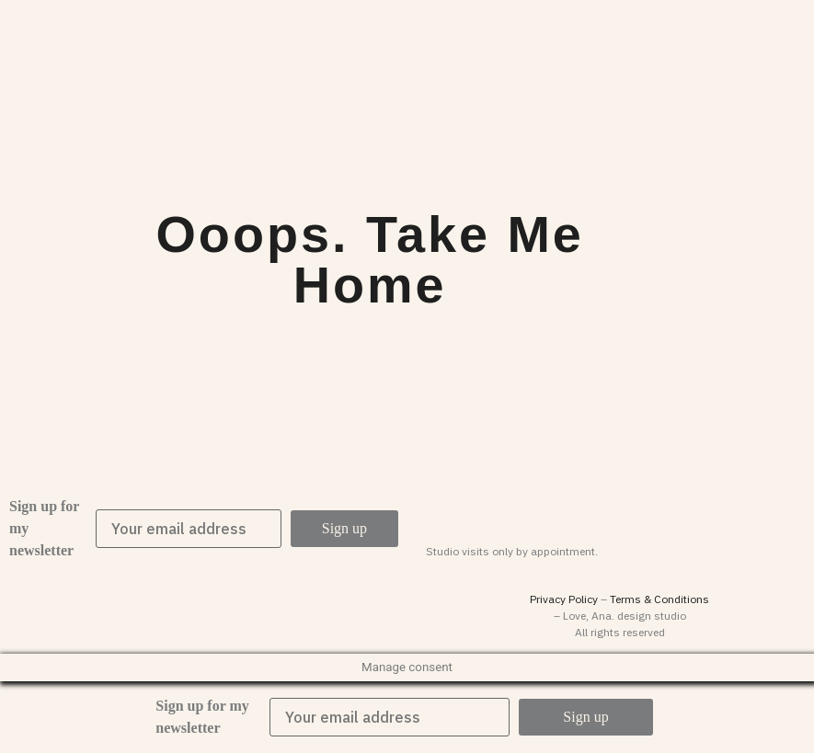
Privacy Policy (564, 599)
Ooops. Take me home (369, 260)
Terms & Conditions (659, 599)
